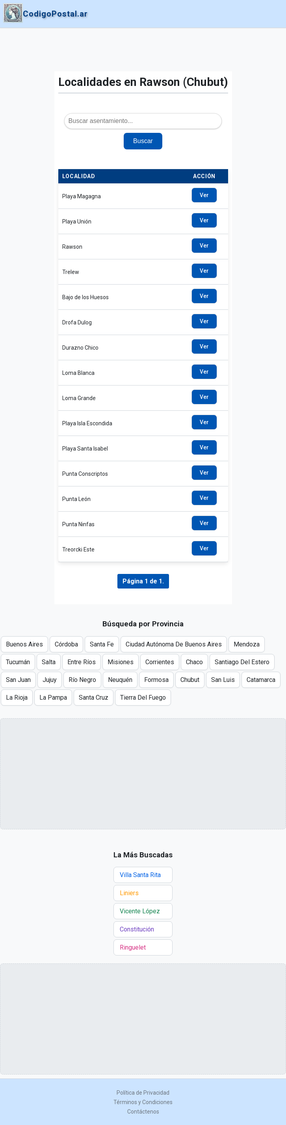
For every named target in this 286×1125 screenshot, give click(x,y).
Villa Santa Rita (140, 875)
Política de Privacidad (143, 1093)
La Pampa (53, 697)
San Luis (223, 680)
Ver (204, 195)
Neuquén (120, 680)
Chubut (189, 680)
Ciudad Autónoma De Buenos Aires (174, 644)
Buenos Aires (24, 644)
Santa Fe (102, 644)
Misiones (121, 662)
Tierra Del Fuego (143, 697)
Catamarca (261, 680)
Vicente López (140, 911)
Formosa (156, 680)
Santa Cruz (93, 697)
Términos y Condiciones (143, 1102)
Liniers (129, 893)
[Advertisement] (143, 49)
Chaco (194, 662)
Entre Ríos (81, 662)
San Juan (18, 680)
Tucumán (18, 662)
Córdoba (66, 644)
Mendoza (247, 644)
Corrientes (159, 662)
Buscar (143, 141)
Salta (49, 662)
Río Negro (82, 680)
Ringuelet (133, 947)
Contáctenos (143, 1111)
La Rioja (17, 697)
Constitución (137, 929)
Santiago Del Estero (242, 662)
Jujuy (50, 680)
